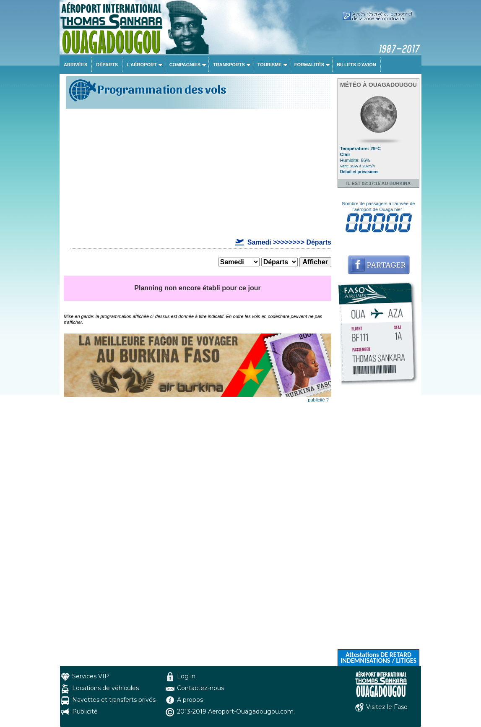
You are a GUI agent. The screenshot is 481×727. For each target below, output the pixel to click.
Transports (229, 64)
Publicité (85, 711)
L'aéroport (142, 64)
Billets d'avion (356, 64)
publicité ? (318, 399)
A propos (190, 700)
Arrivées (75, 64)
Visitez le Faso (387, 707)
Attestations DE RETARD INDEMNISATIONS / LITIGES (378, 657)
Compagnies (184, 64)
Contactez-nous (200, 688)
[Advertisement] (197, 173)
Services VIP (90, 676)
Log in (186, 676)
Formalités (309, 64)
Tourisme (269, 64)
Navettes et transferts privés (114, 700)
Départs (107, 64)
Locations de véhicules (105, 688)
